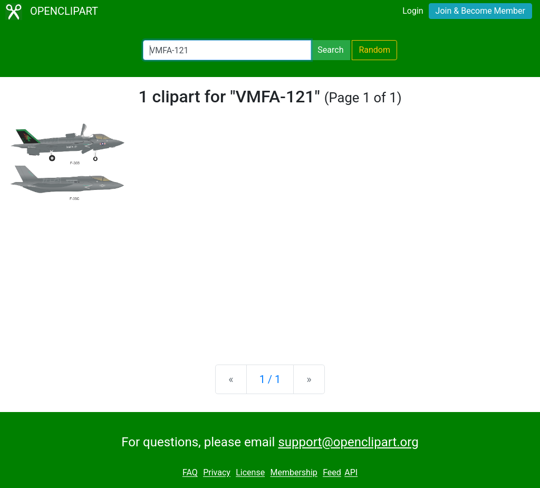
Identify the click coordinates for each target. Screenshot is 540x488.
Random (374, 50)
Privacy (216, 473)
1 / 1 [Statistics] (270, 379)
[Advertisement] (270, 274)
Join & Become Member (480, 11)
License (250, 473)
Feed (332, 473)
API (351, 473)
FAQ (190, 473)
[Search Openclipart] (227, 50)
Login (412, 11)
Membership (293, 473)
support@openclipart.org (348, 442)
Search (330, 50)
